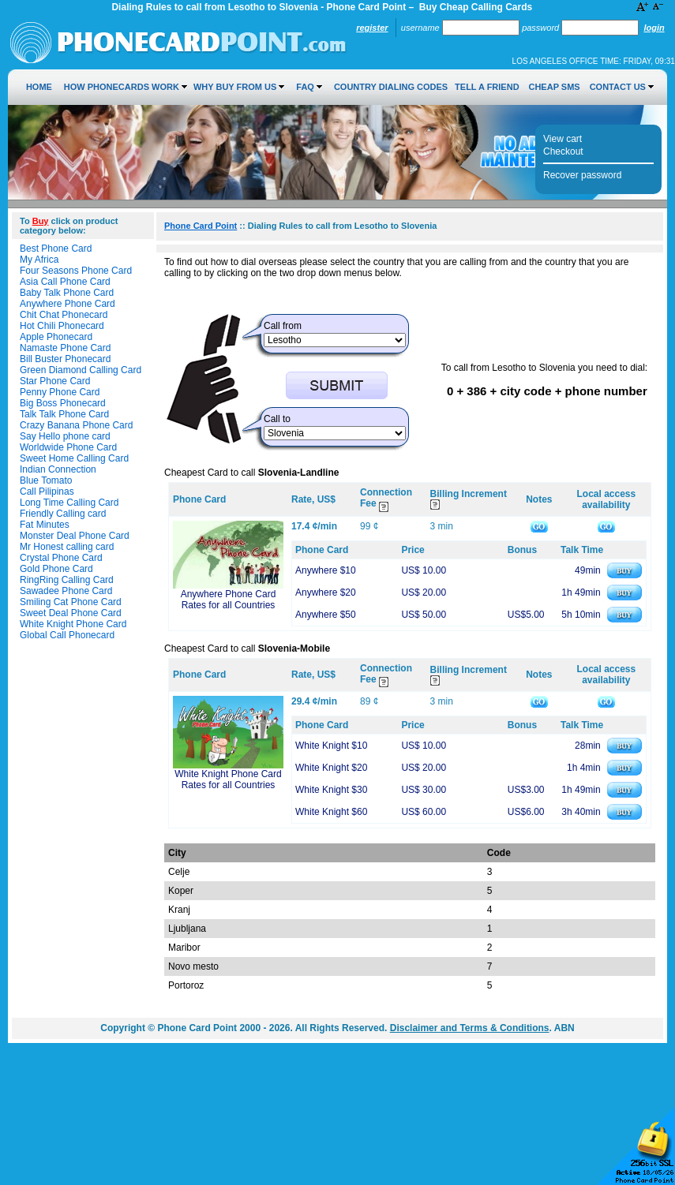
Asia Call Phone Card (65, 281)
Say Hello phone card (65, 436)
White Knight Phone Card (73, 624)
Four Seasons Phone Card (76, 270)
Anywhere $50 (325, 614)
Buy (40, 221)
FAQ (305, 87)
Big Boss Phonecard (63, 403)
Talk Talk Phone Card (64, 414)
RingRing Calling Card (67, 579)
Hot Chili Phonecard (62, 325)
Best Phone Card (56, 248)
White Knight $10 (331, 745)
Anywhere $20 (325, 592)
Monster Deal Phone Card (74, 535)
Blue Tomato (46, 480)
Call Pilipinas (47, 491)
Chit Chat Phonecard (63, 314)
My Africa (39, 259)
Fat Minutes (44, 524)
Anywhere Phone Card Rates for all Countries (228, 600)
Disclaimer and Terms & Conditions (469, 1028)
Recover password (582, 175)
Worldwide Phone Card (68, 447)
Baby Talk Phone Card (67, 292)
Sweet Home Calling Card (74, 458)
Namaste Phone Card (65, 347)
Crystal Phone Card (61, 557)
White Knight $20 (331, 767)
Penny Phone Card (59, 392)
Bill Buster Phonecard (65, 358)
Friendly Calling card (63, 513)
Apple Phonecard (56, 336)
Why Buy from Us (234, 87)
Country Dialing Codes (391, 87)
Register (372, 27)
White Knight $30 (331, 789)
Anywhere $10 (325, 570)
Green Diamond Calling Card (80, 370)
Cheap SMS (553, 87)
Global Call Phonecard (67, 635)
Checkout (563, 151)
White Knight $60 (331, 811)
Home (39, 87)
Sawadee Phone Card (66, 590)
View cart (562, 138)
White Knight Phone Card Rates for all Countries (227, 779)
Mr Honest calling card (67, 546)
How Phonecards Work (121, 87)
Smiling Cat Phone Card (71, 601)
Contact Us (618, 87)
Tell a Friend (487, 87)
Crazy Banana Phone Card (76, 425)
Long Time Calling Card (69, 502)
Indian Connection (58, 469)
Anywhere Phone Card (67, 303)
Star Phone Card (55, 381)
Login (653, 27)
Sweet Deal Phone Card (71, 613)
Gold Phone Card (56, 568)
